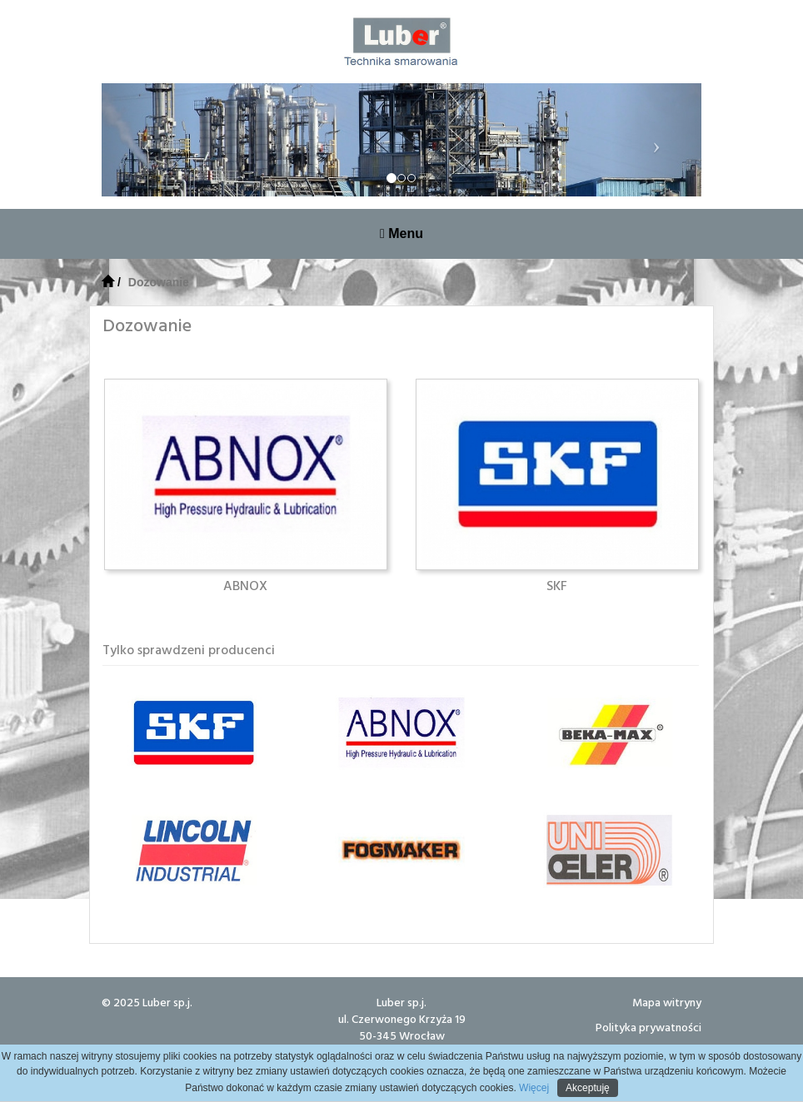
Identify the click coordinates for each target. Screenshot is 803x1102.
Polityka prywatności (648, 1026)
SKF (556, 585)
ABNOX (245, 585)
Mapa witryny (666, 1001)
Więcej (532, 1088)
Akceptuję (588, 1088)
